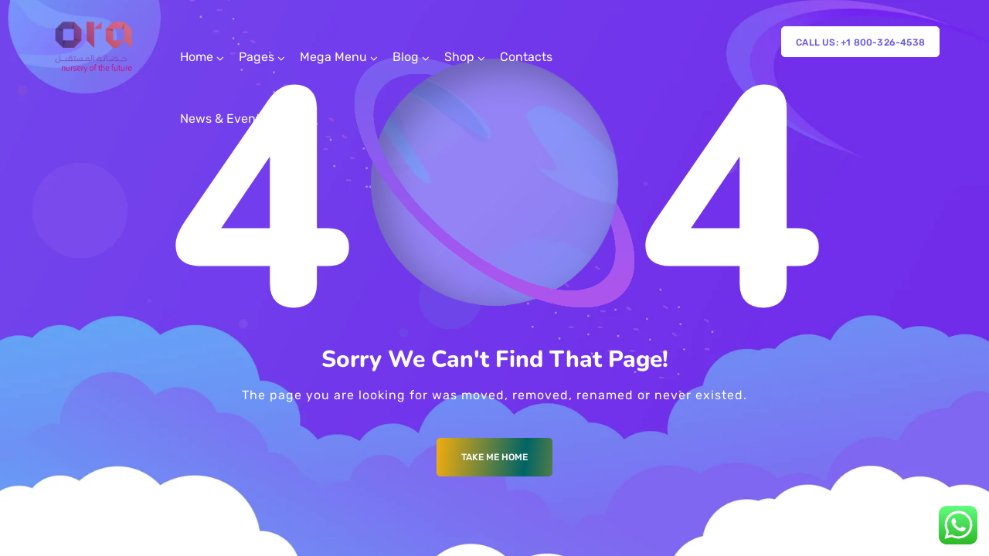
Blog (406, 56)
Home (196, 56)
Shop (459, 56)
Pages (256, 56)
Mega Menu (333, 56)
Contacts (526, 56)
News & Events (223, 118)
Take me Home (494, 457)
